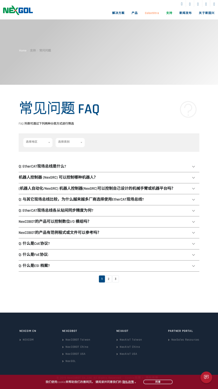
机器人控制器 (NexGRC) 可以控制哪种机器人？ (58, 177)
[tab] (109, 166)
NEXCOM (28, 340)
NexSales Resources (185, 340)
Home (22, 50)
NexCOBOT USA (75, 354)
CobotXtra (152, 13)
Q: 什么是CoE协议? (34, 243)
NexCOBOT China (76, 347)
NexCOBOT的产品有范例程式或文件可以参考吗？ (60, 232)
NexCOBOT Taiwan (77, 340)
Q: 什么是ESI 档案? (34, 265)
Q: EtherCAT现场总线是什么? (42, 166)
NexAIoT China (130, 347)
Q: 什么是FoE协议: (33, 254)
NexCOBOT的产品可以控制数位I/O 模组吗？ (55, 221)
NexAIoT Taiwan (131, 340)
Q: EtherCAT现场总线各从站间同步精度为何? (56, 210)
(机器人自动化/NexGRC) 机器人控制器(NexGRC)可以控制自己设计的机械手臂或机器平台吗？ (97, 188)
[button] (37, 142)
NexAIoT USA (128, 354)
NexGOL (70, 361)
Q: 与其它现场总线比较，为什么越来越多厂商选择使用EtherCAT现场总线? (81, 199)
